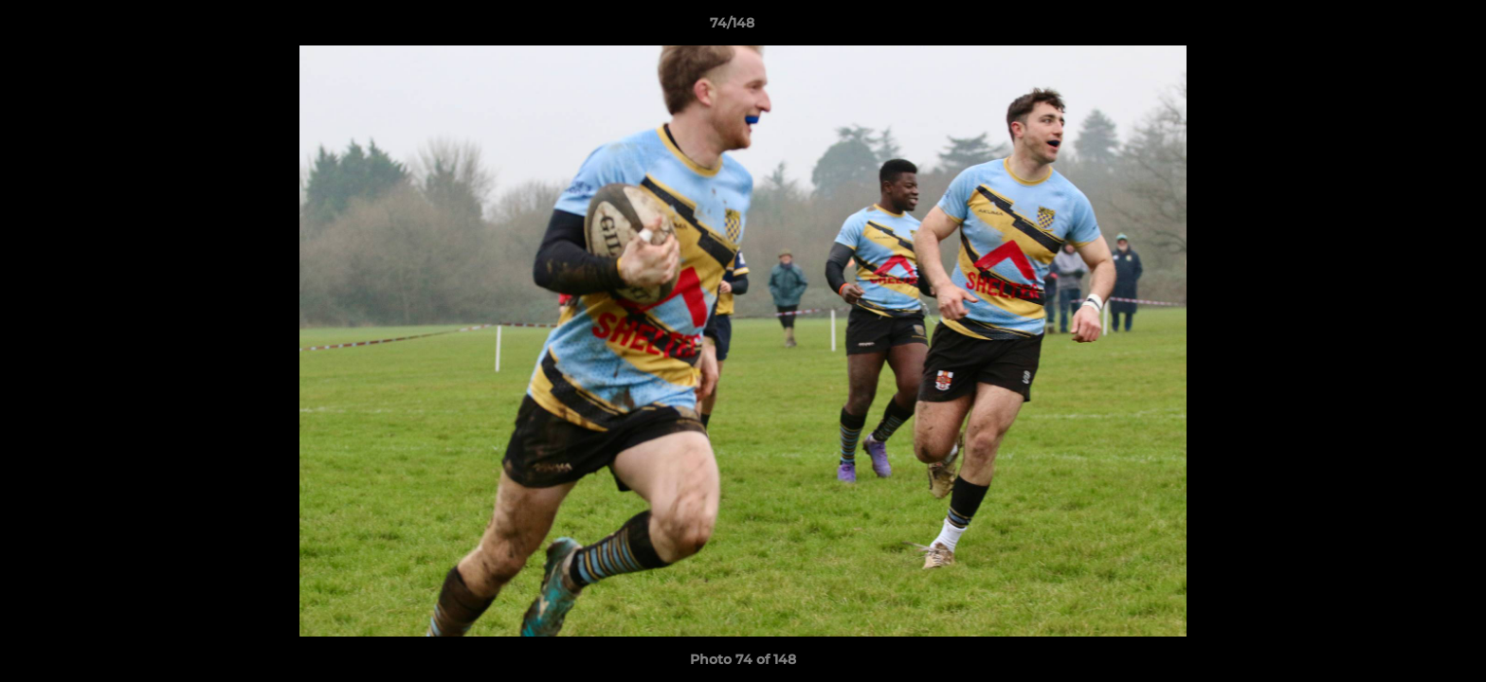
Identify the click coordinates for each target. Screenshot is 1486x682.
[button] (1406, 27)
